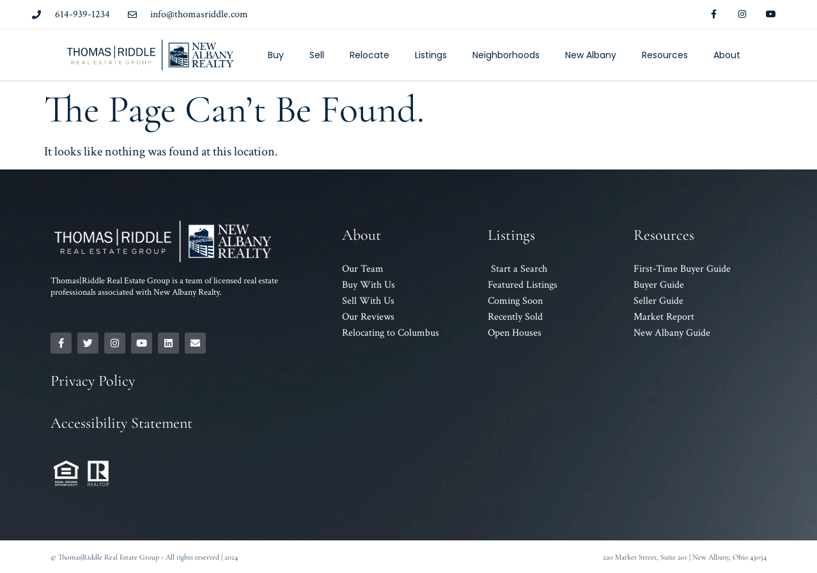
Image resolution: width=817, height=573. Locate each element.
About (726, 55)
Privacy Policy (93, 381)
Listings (431, 55)
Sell (316, 55)
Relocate (369, 55)
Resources (665, 55)
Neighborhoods (506, 55)
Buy (276, 55)
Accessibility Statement (121, 423)
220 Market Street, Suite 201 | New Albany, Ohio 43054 (684, 557)
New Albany (590, 55)
